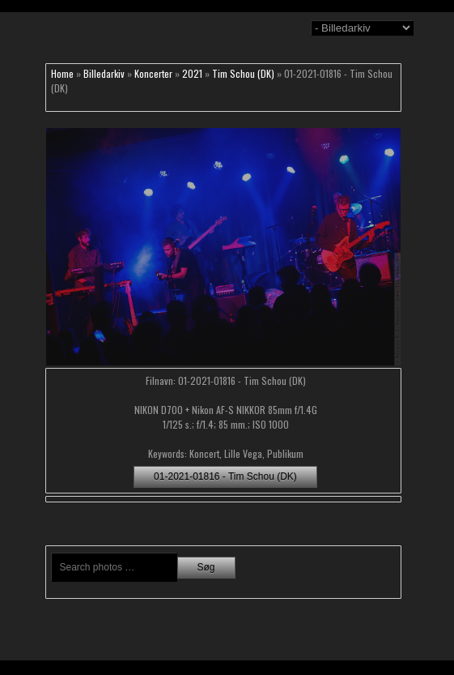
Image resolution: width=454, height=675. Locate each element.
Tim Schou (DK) (243, 73)
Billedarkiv (104, 73)
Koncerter (153, 73)
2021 (192, 73)
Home (62, 73)
